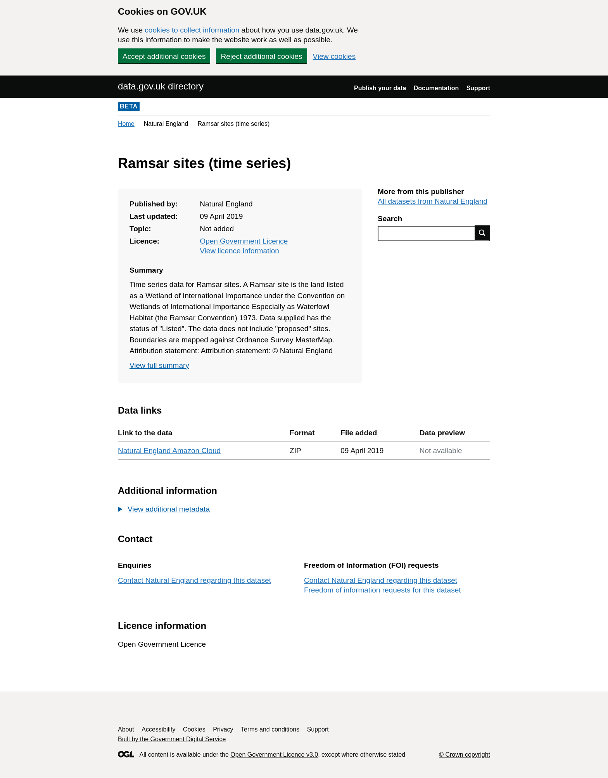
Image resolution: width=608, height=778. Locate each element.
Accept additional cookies (164, 56)
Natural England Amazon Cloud (169, 451)
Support (478, 88)
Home (126, 123)
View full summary (159, 365)
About (126, 729)
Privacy (223, 729)
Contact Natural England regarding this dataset (194, 580)
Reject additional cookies (261, 56)
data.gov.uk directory (161, 86)
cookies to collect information (192, 30)
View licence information (239, 251)
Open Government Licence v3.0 (274, 754)
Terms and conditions (270, 729)
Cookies (194, 729)
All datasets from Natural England (432, 201)
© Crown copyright (464, 754)
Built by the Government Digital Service (172, 739)
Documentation (436, 88)
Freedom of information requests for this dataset (382, 590)
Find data (482, 232)
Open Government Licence (244, 241)
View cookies (334, 56)
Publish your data (380, 88)
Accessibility (158, 729)
